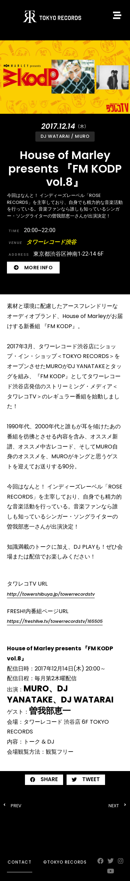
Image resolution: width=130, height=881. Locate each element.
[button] (44, 780)
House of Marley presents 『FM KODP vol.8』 (65, 168)
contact (20, 862)
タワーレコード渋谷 (42, 242)
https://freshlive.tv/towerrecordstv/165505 (55, 621)
